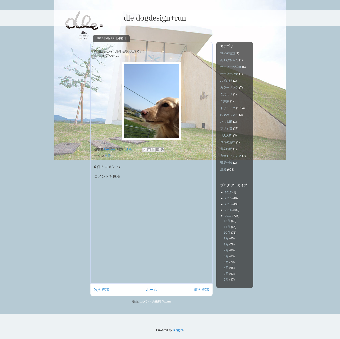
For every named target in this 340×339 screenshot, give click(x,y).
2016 (228, 198)
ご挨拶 (224, 101)
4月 (226, 267)
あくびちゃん (229, 60)
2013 (228, 215)
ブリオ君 (226, 128)
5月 (226, 262)
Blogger (178, 330)
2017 (228, 192)
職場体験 (226, 162)
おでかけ (226, 80)
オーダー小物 (229, 74)
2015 (228, 204)
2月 (226, 279)
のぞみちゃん (229, 114)
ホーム (151, 290)
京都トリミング (230, 156)
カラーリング (229, 87)
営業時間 (226, 149)
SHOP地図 (227, 53)
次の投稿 (101, 290)
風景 (108, 156)
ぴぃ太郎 (226, 121)
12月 (227, 221)
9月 (226, 238)
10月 (227, 232)
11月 (227, 227)
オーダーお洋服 (230, 67)
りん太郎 (226, 135)
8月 (226, 244)
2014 (228, 210)
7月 (226, 250)
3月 (226, 273)
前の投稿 (201, 290)
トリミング (227, 108)
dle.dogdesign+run (138, 17)
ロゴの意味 (227, 142)
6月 (226, 256)
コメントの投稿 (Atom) (155, 301)
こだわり (226, 94)
